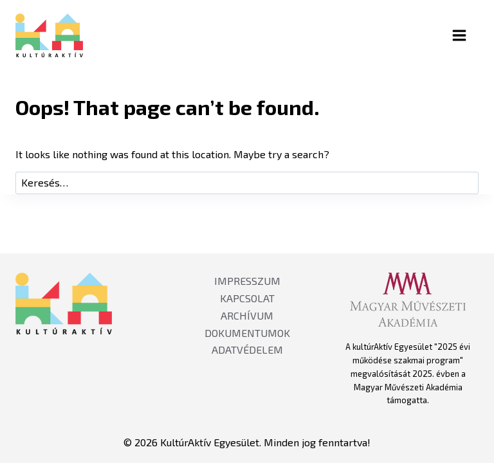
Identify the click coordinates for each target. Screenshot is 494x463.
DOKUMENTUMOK (247, 333)
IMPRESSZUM (247, 281)
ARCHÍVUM (247, 315)
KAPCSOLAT (247, 298)
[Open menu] (470, 35)
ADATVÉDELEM (247, 349)
